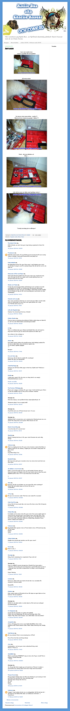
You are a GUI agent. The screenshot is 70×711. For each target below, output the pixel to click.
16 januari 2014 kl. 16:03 (15, 323)
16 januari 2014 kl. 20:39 (15, 422)
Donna (10, 546)
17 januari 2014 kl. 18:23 (15, 606)
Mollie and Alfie (12, 381)
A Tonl (9, 493)
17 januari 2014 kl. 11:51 (14, 559)
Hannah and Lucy (13, 298)
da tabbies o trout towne (15, 468)
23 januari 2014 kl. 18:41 (15, 685)
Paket (22, 236)
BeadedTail (11, 459)
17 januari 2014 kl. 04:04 (15, 550)
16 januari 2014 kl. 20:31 (15, 412)
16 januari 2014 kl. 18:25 (15, 383)
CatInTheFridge (12, 365)
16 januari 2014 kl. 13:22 (15, 269)
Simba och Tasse (12, 284)
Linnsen (10, 578)
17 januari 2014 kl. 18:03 (15, 586)
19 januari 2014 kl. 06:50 (15, 660)
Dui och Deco (11, 356)
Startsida (27, 702)
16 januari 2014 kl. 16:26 (15, 336)
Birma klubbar (14, 42)
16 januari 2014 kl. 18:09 (15, 361)
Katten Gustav (12, 318)
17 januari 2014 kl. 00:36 (15, 507)
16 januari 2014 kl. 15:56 (15, 313)
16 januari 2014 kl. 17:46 (15, 351)
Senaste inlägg (9, 702)
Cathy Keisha (11, 538)
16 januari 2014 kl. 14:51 (15, 305)
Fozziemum (11, 252)
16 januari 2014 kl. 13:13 (15, 258)
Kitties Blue (11, 512)
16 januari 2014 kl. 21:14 (15, 430)
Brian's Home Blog (13, 427)
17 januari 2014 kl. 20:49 (15, 617)
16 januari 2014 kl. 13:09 (15, 248)
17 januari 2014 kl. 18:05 (15, 596)
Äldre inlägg (44, 702)
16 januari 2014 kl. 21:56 (15, 454)
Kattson (10, 591)
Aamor (10, 340)
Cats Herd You (12, 502)
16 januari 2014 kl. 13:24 (15, 280)
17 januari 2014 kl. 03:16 (15, 542)
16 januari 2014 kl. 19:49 (15, 393)
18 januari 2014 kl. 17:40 (15, 649)
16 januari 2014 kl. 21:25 (15, 440)
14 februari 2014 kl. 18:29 (15, 697)
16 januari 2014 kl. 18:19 (15, 371)
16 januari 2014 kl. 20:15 (15, 404)
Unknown (10, 445)
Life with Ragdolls (13, 310)
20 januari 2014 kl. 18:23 (15, 670)
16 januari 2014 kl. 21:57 (15, 464)
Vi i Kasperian (11, 610)
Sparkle (10, 435)
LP (8, 328)
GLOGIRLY (11, 654)
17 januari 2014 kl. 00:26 (15, 497)
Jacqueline (11, 622)
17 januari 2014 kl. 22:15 (15, 628)
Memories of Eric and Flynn (15, 273)
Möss (19, 236)
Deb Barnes (11, 633)
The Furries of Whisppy (14, 388)
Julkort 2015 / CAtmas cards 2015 (30, 42)
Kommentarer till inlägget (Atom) (23, 705)
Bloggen (6, 42)
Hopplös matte (13, 236)
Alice (9, 482)
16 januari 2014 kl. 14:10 (15, 294)
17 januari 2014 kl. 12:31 (15, 574)
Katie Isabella (11, 262)
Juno (9, 644)
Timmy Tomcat (12, 675)
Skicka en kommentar (12, 699)
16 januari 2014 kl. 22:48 (15, 489)
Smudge (10, 555)
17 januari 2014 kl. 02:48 (15, 521)
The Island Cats (12, 243)
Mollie (9, 375)
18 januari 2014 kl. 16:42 (15, 639)
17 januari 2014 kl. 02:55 (15, 534)
